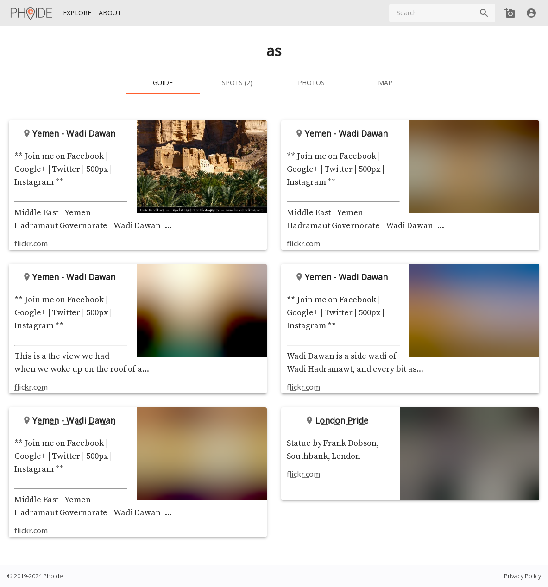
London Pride (338, 420)
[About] (110, 13)
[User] (531, 13)
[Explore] (77, 13)
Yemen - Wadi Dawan (71, 133)
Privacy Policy (522, 576)
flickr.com (30, 243)
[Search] (484, 13)
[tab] (163, 83)
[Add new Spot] (510, 13)
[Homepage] (32, 13)
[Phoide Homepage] (32, 13)
